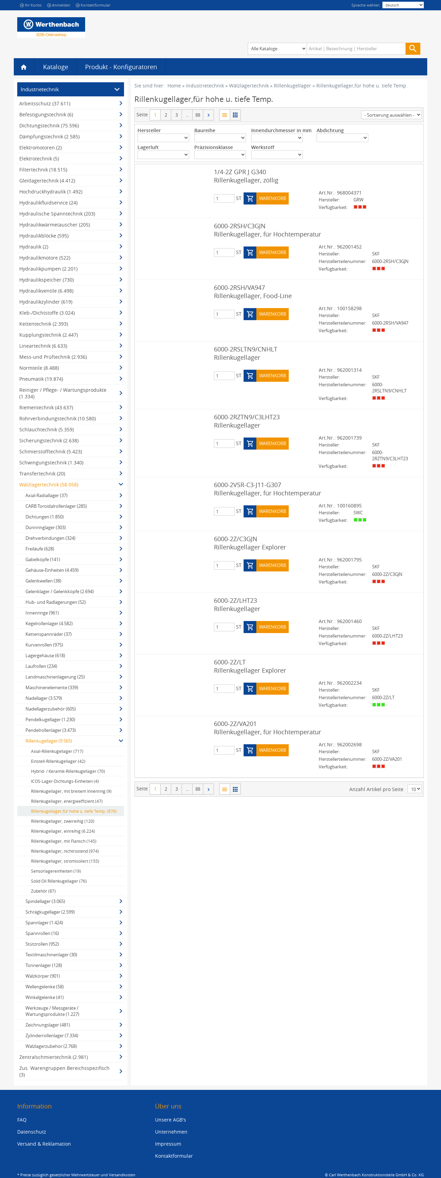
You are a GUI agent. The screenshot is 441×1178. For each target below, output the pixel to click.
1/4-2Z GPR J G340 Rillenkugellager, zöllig (246, 176)
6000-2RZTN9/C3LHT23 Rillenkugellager (247, 421)
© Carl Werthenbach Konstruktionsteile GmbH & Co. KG (374, 1174)
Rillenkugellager (292, 85)
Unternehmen (171, 1131)
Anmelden (58, 5)
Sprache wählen (365, 5)
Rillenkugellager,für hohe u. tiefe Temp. (362, 85)
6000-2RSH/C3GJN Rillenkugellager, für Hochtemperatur (267, 230)
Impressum (168, 1143)
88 (197, 115)
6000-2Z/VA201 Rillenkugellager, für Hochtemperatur (267, 727)
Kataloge (55, 67)
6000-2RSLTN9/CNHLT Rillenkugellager (245, 353)
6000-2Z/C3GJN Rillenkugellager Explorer (250, 543)
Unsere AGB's (170, 1119)
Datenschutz (31, 1131)
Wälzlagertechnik (249, 85)
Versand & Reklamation (44, 1143)
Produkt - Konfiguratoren (121, 67)
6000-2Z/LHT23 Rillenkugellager (237, 604)
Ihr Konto (31, 5)
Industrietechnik (205, 85)
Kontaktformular (93, 5)
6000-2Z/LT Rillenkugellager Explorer (250, 666)
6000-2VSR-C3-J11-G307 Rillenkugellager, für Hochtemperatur (267, 489)
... (187, 115)
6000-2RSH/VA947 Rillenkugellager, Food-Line (253, 291)
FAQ (22, 1119)
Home (174, 85)
